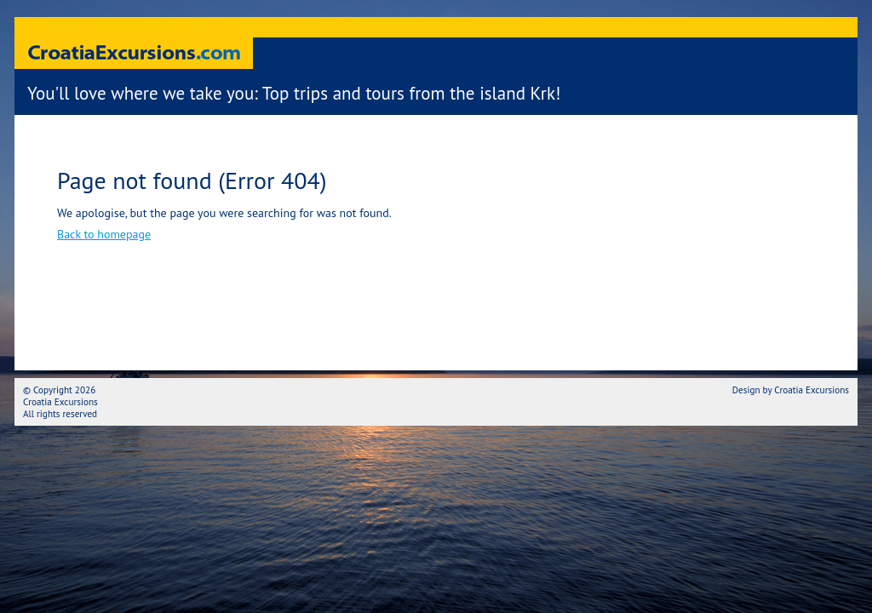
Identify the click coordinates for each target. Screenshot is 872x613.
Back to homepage (104, 234)
